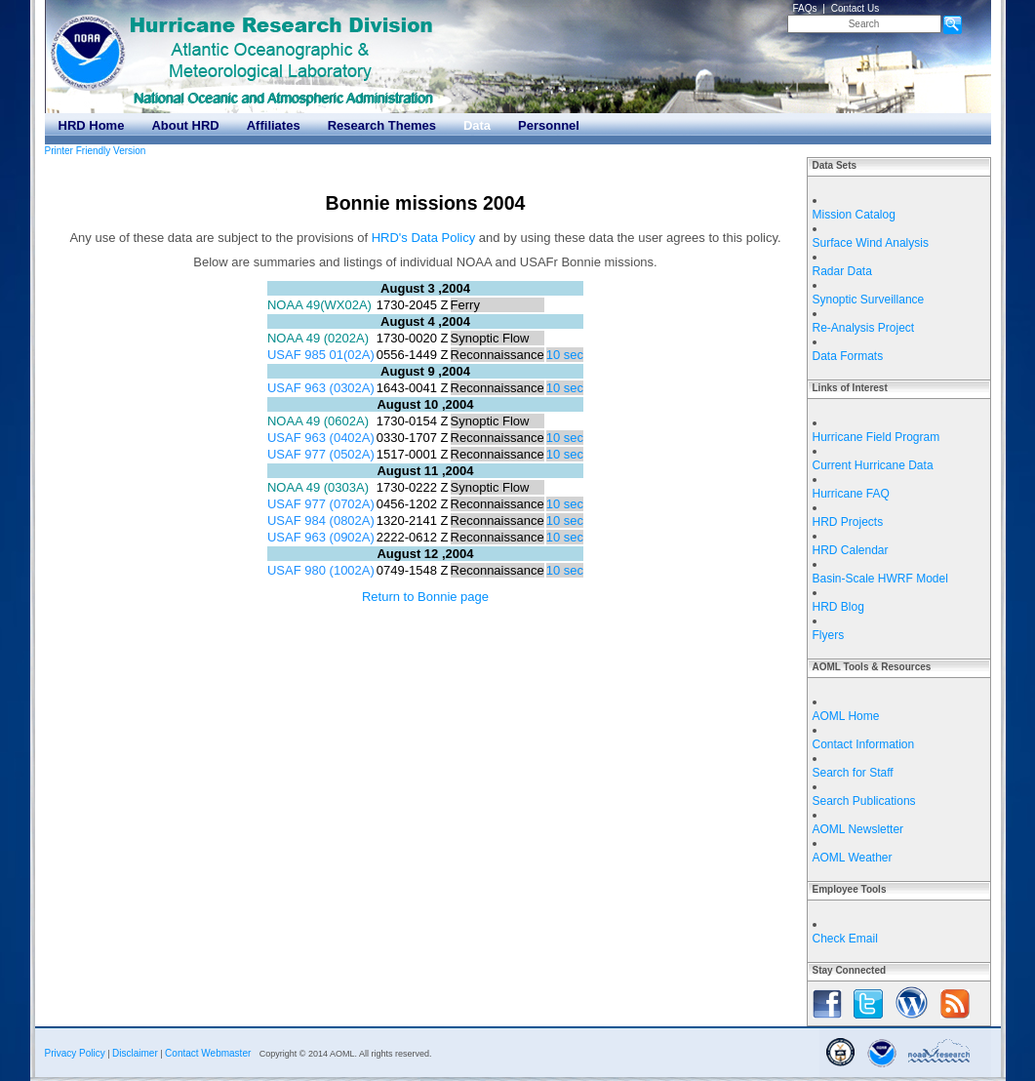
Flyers (829, 635)
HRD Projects (848, 522)
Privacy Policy (75, 1053)
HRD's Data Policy (424, 237)
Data (477, 125)
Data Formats (848, 356)
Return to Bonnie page (425, 596)
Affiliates (273, 125)
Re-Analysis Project (864, 328)
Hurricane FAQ (851, 493)
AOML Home (846, 716)
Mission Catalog (854, 214)
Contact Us (855, 8)
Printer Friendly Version (95, 150)
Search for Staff (853, 773)
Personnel (548, 125)
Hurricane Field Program (876, 437)
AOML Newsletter (858, 829)
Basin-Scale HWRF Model (880, 578)
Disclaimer (135, 1053)
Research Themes (382, 125)
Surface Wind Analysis (871, 243)
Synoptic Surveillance (869, 299)
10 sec (564, 354)
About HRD (185, 125)
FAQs (805, 8)
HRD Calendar (851, 550)
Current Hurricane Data (873, 465)
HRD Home (92, 125)
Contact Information (864, 744)
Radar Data (842, 271)
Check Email (845, 938)
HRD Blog (838, 607)
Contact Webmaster (208, 1053)
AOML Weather (853, 857)
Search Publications (864, 801)
